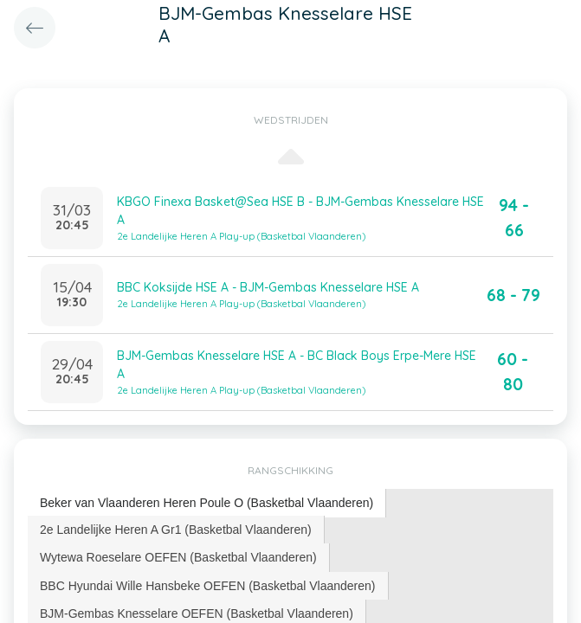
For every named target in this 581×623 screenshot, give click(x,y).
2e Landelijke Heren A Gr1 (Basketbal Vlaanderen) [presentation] (176, 529)
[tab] (207, 503)
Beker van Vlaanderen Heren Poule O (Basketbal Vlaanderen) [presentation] (206, 503)
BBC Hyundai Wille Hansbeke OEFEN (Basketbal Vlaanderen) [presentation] (208, 586)
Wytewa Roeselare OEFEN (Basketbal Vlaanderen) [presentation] (178, 557)
